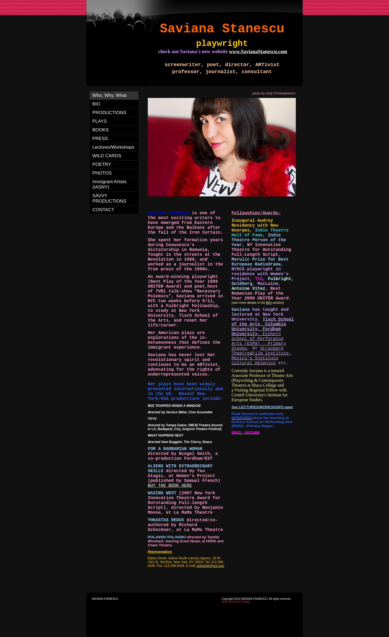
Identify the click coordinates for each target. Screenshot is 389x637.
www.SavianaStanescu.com (258, 51)
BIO (96, 104)
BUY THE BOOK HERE (170, 485)
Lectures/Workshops (113, 147)
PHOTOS (102, 173)
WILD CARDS (106, 155)
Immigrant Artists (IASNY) (109, 184)
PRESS (100, 138)
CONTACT (103, 209)
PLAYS (99, 121)
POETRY (101, 164)
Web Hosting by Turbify (236, 601)
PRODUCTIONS (109, 112)
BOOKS (100, 129)
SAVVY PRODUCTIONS (109, 198)
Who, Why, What (109, 95)
